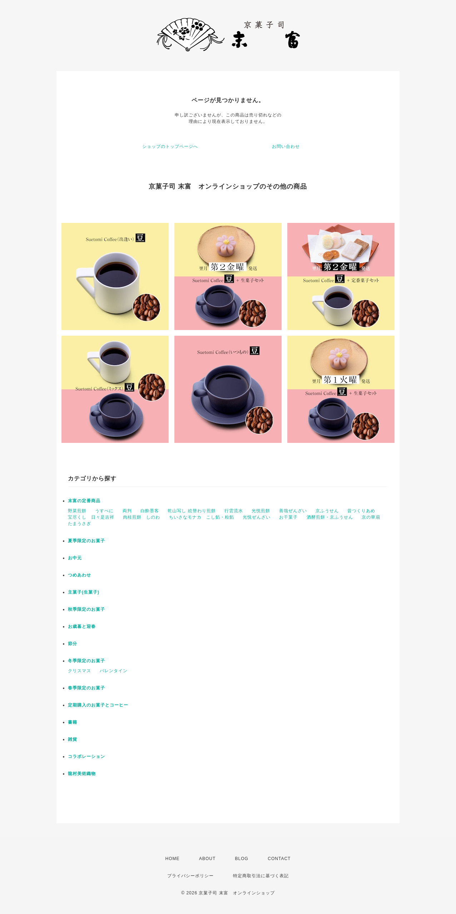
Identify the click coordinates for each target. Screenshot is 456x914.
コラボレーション (86, 756)
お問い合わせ (286, 146)
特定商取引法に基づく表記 (261, 875)
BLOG (241, 858)
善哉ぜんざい (293, 510)
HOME (172, 858)
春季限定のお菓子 (86, 687)
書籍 (72, 722)
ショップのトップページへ (170, 146)
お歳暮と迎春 (82, 626)
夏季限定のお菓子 (86, 540)
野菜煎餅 (77, 510)
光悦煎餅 (261, 510)
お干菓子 (288, 517)
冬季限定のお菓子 (86, 660)
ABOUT (207, 858)
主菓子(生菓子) (83, 592)
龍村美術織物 (82, 773)
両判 (127, 510)
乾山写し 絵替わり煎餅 (191, 510)
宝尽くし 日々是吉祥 (91, 517)
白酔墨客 (149, 510)
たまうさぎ (79, 523)
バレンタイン (114, 670)
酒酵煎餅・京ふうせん (330, 517)
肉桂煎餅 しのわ (141, 517)
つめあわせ (79, 575)
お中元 (75, 557)
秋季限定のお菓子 (86, 609)
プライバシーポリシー (190, 875)
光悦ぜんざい (257, 517)
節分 (72, 643)
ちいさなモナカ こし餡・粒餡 (201, 517)
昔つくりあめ (361, 510)
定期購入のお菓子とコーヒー (98, 705)
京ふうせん (327, 510)
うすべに (104, 510)
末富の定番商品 (84, 500)
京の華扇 (371, 517)
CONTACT (279, 858)
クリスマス (79, 670)
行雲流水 (233, 510)
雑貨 (72, 739)
